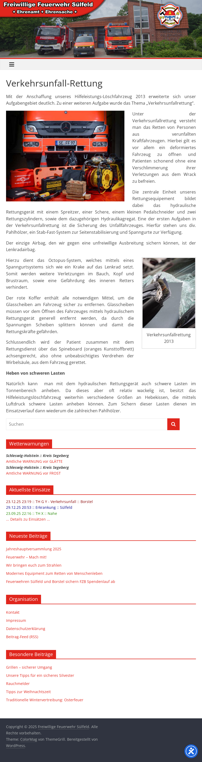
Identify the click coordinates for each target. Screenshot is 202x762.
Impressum (16, 620)
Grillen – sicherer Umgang (29, 667)
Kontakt (12, 612)
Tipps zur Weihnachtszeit (28, 691)
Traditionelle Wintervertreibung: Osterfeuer (44, 699)
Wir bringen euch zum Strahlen (34, 565)
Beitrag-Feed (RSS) (22, 636)
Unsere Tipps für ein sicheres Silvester (40, 675)
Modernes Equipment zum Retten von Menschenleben (54, 573)
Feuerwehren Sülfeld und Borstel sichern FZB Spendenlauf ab (60, 581)
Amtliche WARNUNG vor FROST (33, 473)
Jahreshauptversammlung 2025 (33, 548)
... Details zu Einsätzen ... (28, 519)
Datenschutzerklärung (25, 628)
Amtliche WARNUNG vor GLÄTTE (34, 461)
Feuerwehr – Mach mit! (26, 557)
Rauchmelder (18, 683)
